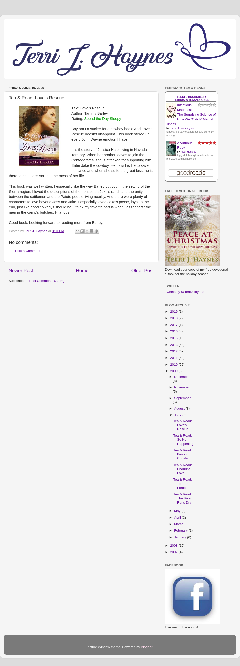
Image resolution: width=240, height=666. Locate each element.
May (178, 511)
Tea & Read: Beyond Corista (183, 454)
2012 (174, 351)
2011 (174, 358)
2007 (174, 552)
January (180, 537)
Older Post (143, 270)
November (182, 387)
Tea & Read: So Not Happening (184, 439)
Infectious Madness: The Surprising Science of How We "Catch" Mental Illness (191, 114)
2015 (174, 338)
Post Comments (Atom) (47, 281)
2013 (174, 345)
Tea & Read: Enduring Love (183, 469)
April (178, 517)
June (178, 415)
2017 (174, 325)
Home (82, 270)
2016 (174, 331)
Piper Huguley (188, 151)
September (182, 398)
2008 (174, 545)
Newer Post (21, 270)
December (182, 377)
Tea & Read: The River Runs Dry (183, 498)
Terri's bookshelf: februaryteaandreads (191, 98)
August (180, 408)
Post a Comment (27, 251)
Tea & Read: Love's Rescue (183, 425)
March (179, 524)
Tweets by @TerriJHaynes (184, 292)
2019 (174, 311)
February (181, 530)
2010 (174, 364)
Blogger (146, 647)
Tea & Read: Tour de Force (183, 483)
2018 (174, 318)
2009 (174, 371)
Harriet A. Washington (182, 128)
